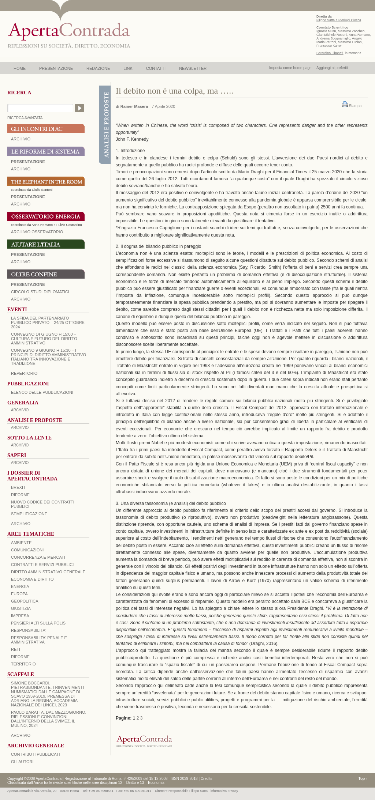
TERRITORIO (23, 664)
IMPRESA (20, 616)
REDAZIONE (98, 68)
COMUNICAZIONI (27, 550)
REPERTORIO (24, 373)
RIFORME (20, 656)
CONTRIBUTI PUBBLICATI (35, 754)
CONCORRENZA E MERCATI (38, 557)
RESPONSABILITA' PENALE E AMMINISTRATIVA (39, 639)
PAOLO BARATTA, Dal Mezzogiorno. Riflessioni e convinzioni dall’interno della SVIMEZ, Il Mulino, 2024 (48, 719)
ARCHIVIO (20, 139)
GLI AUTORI (22, 761)
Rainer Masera (134, 106)
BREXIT (18, 487)
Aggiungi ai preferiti (332, 68)
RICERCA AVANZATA (25, 118)
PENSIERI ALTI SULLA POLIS (38, 623)
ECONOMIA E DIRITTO (32, 579)
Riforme (20, 495)
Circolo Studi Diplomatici (40, 292)
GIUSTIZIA (21, 608)
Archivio (20, 262)
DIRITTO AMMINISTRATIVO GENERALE (48, 572)
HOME (20, 68)
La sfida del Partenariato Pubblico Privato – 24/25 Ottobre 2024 (48, 322)
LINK (127, 68)
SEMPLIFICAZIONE (29, 514)
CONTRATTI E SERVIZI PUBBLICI (42, 564)
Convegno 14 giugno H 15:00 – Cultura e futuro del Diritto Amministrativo (44, 338)
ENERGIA (20, 586)
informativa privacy (224, 791)
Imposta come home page (290, 68)
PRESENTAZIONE (56, 68)
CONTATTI (156, 68)
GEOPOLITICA (24, 601)
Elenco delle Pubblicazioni (42, 392)
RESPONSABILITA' (28, 630)
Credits (206, 779)
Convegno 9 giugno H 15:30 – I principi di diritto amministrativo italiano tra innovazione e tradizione (48, 357)
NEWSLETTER (193, 68)
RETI (15, 649)
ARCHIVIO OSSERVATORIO (37, 232)
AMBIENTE (21, 542)
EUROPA (19, 594)
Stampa (355, 106)
